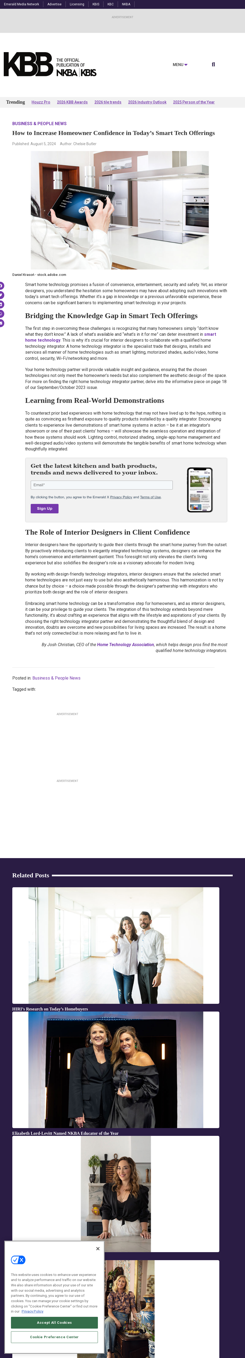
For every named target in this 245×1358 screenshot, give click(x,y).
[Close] (98, 1265)
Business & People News (39, 123)
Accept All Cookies (54, 1339)
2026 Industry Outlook (147, 102)
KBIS (96, 4)
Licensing (77, 4)
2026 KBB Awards (72, 102)
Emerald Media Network (21, 4)
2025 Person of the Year (194, 102)
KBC (111, 4)
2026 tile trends (107, 102)
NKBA (126, 4)
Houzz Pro (41, 102)
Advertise (54, 4)
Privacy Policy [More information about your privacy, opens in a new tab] (32, 1328)
